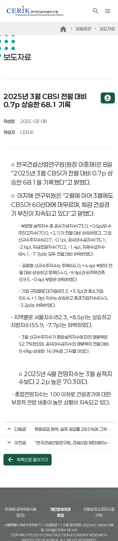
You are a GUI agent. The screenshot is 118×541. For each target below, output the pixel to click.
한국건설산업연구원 (35, 11)
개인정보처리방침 (60, 512)
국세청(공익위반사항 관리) (20, 512)
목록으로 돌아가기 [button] (27, 459)
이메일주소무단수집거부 (99, 512)
